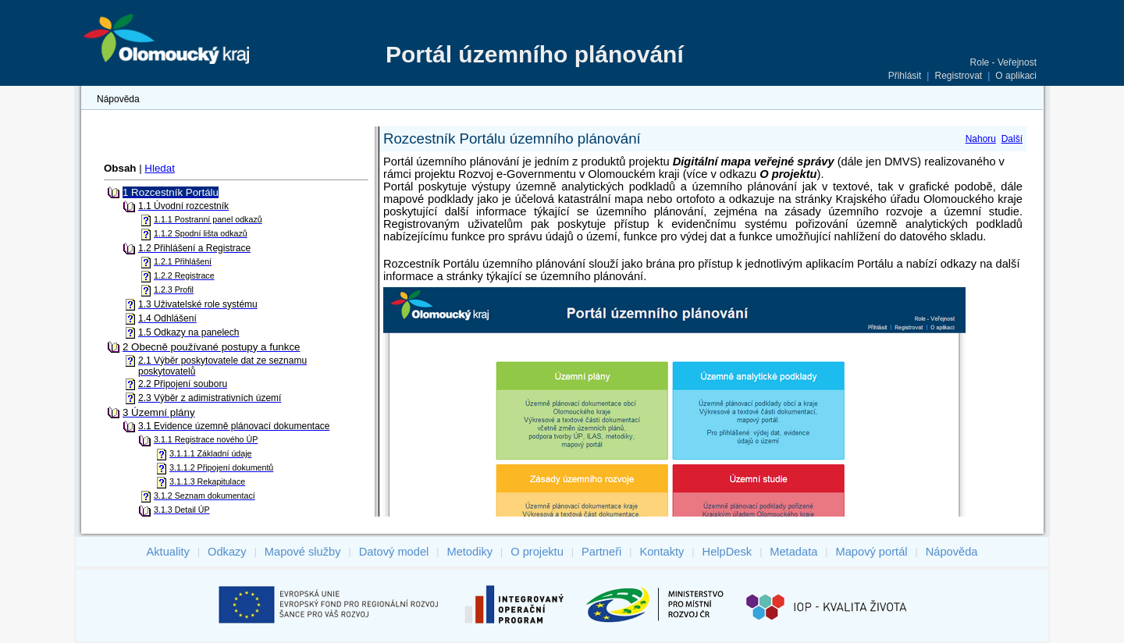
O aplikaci (1016, 75)
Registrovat (958, 75)
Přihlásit (905, 75)
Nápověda (118, 99)
